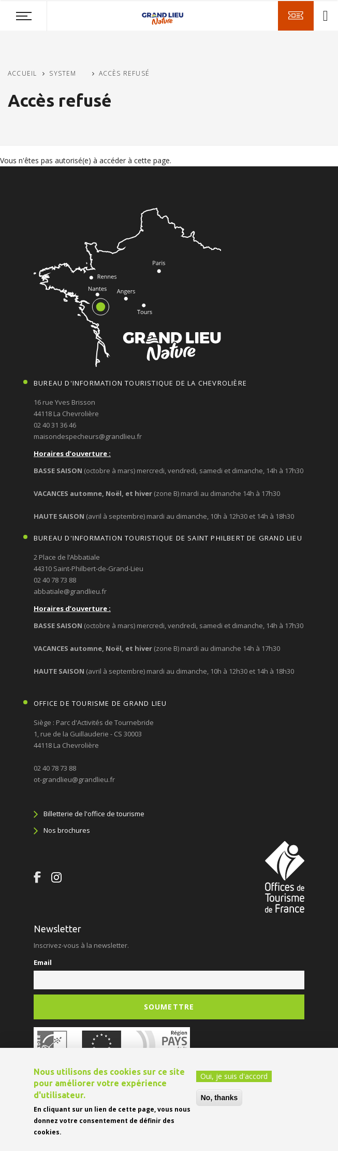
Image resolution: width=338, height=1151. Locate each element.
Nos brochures (66, 830)
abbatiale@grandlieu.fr (70, 591)
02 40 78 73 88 (55, 580)
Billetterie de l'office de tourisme (93, 813)
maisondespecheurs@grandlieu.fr (88, 436)
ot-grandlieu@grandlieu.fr (74, 779)
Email (43, 962)
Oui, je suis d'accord (234, 1076)
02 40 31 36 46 (55, 425)
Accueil (22, 73)
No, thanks (219, 1097)
